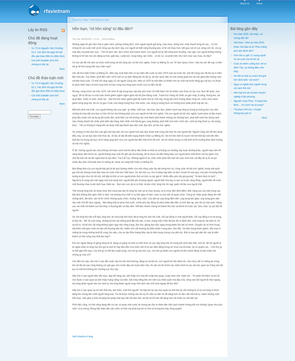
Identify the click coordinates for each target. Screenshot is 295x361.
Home (259, 3)
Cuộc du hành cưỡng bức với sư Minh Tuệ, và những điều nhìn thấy (250, 67)
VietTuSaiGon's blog (99, 20)
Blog (86, 20)
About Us (244, 3)
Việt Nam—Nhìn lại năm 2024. (249, 42)
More (62, 69)
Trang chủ (77, 20)
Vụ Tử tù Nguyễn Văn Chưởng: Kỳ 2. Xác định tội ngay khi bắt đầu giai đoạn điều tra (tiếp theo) (48, 52)
